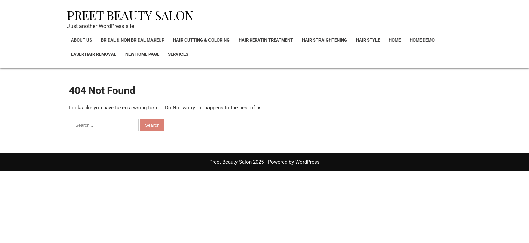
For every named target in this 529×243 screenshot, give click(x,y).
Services (178, 54)
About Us (81, 40)
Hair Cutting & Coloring (201, 40)
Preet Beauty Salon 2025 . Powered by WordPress (264, 162)
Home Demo (422, 40)
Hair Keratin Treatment (266, 40)
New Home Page (142, 54)
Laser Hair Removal (93, 54)
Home (395, 40)
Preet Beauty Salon (130, 15)
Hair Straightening (324, 40)
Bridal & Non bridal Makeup (132, 40)
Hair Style (368, 40)
